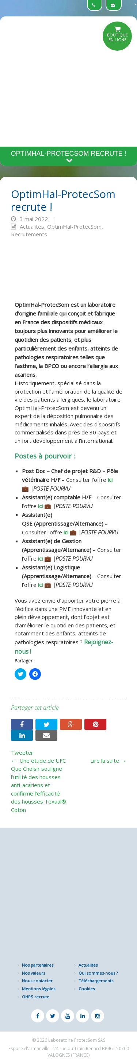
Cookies (87, 988)
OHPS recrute (35, 996)
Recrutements (29, 234)
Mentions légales (38, 988)
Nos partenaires (37, 965)
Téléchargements (96, 980)
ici (110, 479)
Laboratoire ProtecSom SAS (76, 1040)
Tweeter (22, 752)
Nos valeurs (33, 973)
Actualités (32, 226)
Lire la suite (108, 760)
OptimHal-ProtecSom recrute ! (68, 156)
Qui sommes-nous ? (98, 973)
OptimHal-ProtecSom (74, 226)
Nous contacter (37, 980)
